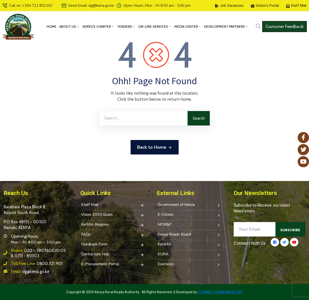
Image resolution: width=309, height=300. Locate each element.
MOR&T (189, 225)
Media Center (187, 26)
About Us (69, 26)
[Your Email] (255, 229)
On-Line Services (154, 26)
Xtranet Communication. (220, 292)
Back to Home (154, 147)
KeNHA (189, 245)
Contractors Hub (112, 254)
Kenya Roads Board (189, 235)
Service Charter (98, 26)
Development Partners (226, 26)
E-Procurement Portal (112, 264)
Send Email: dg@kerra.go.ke (91, 5)
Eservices (189, 264)
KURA (189, 254)
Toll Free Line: (37, 263)
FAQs (112, 235)
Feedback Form (112, 245)
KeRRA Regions (112, 225)
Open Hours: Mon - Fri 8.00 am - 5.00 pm (157, 5)
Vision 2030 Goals (112, 215)
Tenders (126, 26)
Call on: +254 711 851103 (30, 5)
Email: (30, 271)
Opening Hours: (25, 236)
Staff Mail (112, 205)
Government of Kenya (189, 205)
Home (51, 26)
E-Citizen (189, 215)
